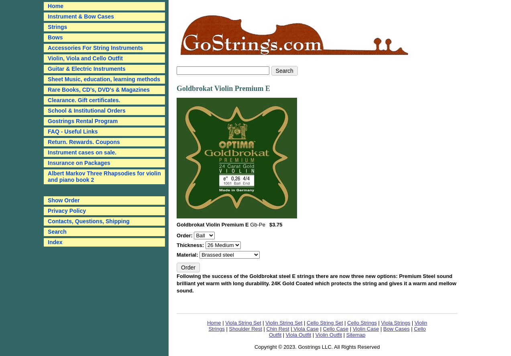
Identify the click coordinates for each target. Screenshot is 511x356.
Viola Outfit (298, 335)
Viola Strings (395, 323)
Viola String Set (243, 323)
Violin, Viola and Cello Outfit (85, 58)
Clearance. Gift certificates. (84, 100)
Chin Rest (278, 329)
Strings (57, 27)
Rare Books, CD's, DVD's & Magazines (99, 89)
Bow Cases (396, 329)
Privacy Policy (67, 211)
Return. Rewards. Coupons (84, 142)
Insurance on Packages (79, 163)
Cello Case (335, 329)
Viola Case (305, 329)
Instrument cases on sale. (82, 152)
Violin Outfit (329, 335)
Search (57, 231)
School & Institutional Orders (87, 110)
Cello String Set (325, 323)
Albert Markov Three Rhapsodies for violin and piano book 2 (104, 176)
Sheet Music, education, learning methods (104, 79)
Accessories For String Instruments (95, 48)
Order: (185, 236)
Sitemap (356, 335)
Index (55, 242)
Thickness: (191, 245)
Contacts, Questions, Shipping (89, 221)
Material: (188, 255)
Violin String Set (283, 323)
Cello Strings (362, 323)
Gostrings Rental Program (83, 121)
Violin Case (366, 329)
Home (214, 323)
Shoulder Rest (245, 329)
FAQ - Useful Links (73, 131)
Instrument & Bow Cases (81, 16)
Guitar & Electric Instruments (87, 69)
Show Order (63, 200)
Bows (55, 37)
